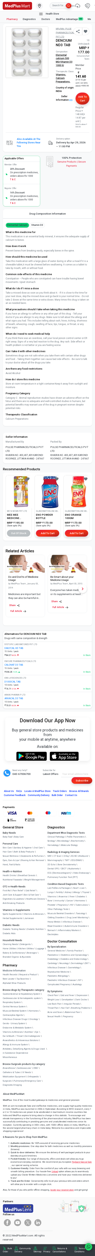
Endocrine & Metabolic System (17, 1027)
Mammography (55, 860)
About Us (9, 791)
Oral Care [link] (38, 847)
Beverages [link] (32, 953)
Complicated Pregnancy (59, 984)
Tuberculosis (81, 905)
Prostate (51, 905)
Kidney (68, 892)
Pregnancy (62, 905)
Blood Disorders (55, 926)
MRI (49, 856)
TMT (66, 860)
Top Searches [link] (22, 979)
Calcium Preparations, (63, 80)
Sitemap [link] (37, 1251)
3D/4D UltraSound (79, 856)
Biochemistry (77, 841)
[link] (17, 5)
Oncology (33, 1019)
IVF (79, 980)
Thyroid (85, 892)
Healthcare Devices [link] (35, 899)
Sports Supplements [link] (12, 914)
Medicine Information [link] (14, 970)
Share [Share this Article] (14, 605)
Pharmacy (12, 19)
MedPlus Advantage (69, 19)
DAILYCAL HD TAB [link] (13, 648)
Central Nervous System (14, 1006)
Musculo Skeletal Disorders (61, 913)
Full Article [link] (18, 611)
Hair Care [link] (7, 852)
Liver (82, 888)
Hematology (53, 845)
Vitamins (52, 896)
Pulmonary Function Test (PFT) (63, 877)
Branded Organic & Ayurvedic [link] (17, 957)
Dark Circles (81, 999)
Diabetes (81, 896)
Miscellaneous (10, 1057)
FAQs (19, 791)
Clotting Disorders (56, 917)
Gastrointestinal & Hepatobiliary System (21, 994)
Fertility (59, 892)
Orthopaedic (33, 1076)
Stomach (52, 930)
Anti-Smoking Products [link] (14, 903)
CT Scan (57, 856)
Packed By (56, 441)
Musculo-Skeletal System (15, 1011)
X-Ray (66, 856)
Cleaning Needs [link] (10, 944)
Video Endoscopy (81, 873)
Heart (75, 888)
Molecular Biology (69, 845)
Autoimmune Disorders (75, 926)
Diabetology (53, 959)
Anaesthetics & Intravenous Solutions (20, 1040)
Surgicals (7, 1081)
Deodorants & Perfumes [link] (32, 856)
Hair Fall (65, 1008)
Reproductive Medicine (59, 972)
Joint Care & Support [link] (12, 895)
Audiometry (73, 868)
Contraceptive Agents (13, 1015)
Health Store (49, 14)
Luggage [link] (40, 948)
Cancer (69, 900)
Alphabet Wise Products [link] (14, 983)
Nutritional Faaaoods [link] (12, 879)
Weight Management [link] (34, 879)
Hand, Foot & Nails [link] (11, 864)
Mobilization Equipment (14, 1076)
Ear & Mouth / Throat (13, 1036)
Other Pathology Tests (58, 909)
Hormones (34, 1011)
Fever (72, 896)
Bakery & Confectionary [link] (14, 953)
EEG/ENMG (76, 860)
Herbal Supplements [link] (12, 918)
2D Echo (51, 864)
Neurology (64, 963)
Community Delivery (38, 795)
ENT (87, 963)
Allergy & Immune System (15, 1044)
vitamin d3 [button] (37, 225)
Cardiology (52, 963)
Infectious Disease (72, 922)
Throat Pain (53, 1008)
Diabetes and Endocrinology (73, 959)
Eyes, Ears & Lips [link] (11, 860)
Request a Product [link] (28, 974)
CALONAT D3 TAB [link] (13, 665)
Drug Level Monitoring (77, 917)
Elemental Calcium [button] (17, 225)
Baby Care (19, 837)
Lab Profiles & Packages (59, 888)
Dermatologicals (32, 1036)
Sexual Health (54, 1016)
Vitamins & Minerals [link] (34, 914)
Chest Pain (53, 995)
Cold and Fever (67, 995)
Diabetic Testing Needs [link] (14, 929)
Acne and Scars (55, 1012)
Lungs (51, 892)
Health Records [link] (10, 974)
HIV (71, 905)
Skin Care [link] (7, 847)
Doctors (46, 19)
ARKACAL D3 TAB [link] (13, 698)
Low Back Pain (55, 1004)
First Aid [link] (7, 890)
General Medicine (56, 950)
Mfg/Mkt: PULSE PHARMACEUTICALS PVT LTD (65, 33)
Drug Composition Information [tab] (47, 213)
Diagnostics (29, 19)
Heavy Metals (54, 922)
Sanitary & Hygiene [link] (23, 847)
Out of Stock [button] (18, 533)
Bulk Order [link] (7, 1250)
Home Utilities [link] (9, 948)
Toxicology (80, 913)
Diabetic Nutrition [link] (35, 929)
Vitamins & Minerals (13, 1032)
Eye (36, 1032)
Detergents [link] (25, 944)
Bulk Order (57, 795)
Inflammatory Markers (69, 930)
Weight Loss (53, 999)
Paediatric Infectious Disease (62, 980)
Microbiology (63, 841)
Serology (51, 841)
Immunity (59, 900)
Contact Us (71, 795)
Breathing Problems (80, 1008)
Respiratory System (12, 1002)
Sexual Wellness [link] (11, 856)
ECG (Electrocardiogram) (59, 873)
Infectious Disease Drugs (15, 1019)
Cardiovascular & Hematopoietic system (22, 998)
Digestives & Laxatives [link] (13, 899)
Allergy (76, 892)
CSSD (35, 1068)
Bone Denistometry (67, 864)
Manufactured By (15, 441)
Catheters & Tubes (11, 1072)
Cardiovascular (24, 1068)
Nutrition (29, 1032)
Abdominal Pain (72, 1012)
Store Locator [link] (8, 979)
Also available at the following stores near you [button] (28, 142)
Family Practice (74, 950)
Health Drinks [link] (9, 875)
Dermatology (77, 963)
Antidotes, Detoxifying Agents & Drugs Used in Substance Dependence (24, 1051)
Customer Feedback (15, 795)
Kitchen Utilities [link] (26, 948)
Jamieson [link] (29, 918)
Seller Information (64, 98)
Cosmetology (74, 967)
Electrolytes (53, 934)
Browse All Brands (79, 791)
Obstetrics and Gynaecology (73, 955)
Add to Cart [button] (82, 98)
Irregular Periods (72, 1004)
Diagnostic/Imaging (12, 1085)
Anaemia (63, 896)
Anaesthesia (9, 1068)
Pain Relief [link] (18, 890)
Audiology (77, 984)
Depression (81, 995)
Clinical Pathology (56, 837)
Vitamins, (61, 74)
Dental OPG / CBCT (57, 868)
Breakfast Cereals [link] (26, 875)
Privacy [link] (46, 1251)
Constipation (67, 999)
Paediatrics (53, 955)
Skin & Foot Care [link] (31, 895)
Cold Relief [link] (30, 890)
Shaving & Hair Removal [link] (32, 860)
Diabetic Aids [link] (9, 933)
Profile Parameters (76, 837)
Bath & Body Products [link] (24, 852)
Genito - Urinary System (14, 1023)
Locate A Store (37, 791)
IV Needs (26, 1072)
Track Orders (60, 791)
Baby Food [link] (7, 837)
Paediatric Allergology (58, 976)
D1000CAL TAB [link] (12, 681)
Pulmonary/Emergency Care (27, 1081)
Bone (50, 900)
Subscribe (82, 780)
